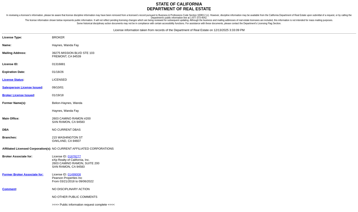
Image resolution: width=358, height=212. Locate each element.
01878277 (74, 156)
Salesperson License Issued (22, 87)
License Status (12, 79)
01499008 (74, 174)
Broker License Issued (18, 95)
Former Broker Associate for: (22, 174)
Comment (9, 189)
